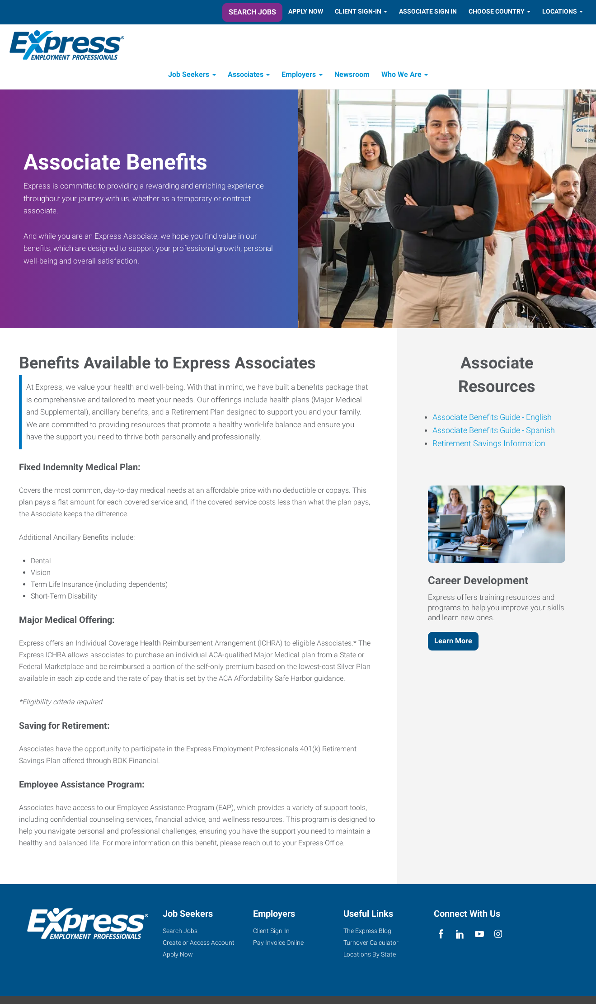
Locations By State (369, 955)
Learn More (453, 642)
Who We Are (401, 75)
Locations (559, 11)
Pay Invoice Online (278, 943)
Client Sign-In (358, 11)
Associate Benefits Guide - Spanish (493, 431)
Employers (299, 75)
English (538, 418)
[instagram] (498, 935)
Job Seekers (188, 75)
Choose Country (497, 11)
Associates (245, 75)
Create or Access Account (199, 943)
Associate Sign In (428, 11)
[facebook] (441, 935)
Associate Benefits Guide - (478, 418)
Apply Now (305, 11)
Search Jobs (252, 12)
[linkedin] (460, 935)
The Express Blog (367, 932)
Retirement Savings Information (488, 444)
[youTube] (479, 935)
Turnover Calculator (371, 943)
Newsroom (352, 75)
